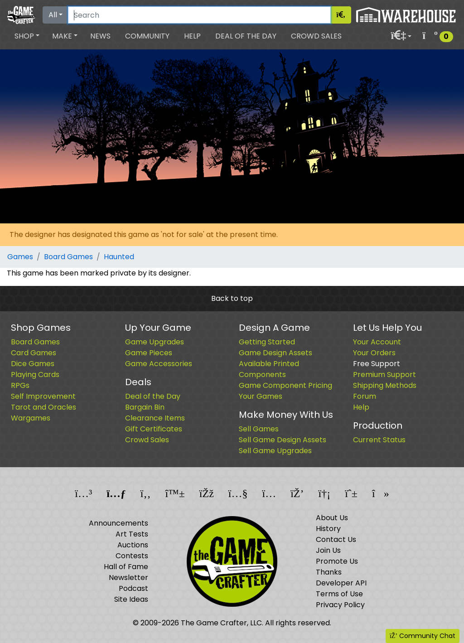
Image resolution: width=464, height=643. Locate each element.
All (52, 15)
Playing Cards (35, 374)
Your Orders (374, 353)
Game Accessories (158, 363)
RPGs (20, 385)
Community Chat (422, 635)
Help (192, 36)
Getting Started (267, 342)
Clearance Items (155, 418)
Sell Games (259, 429)
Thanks (329, 572)
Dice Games (32, 363)
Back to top (232, 298)
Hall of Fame (126, 566)
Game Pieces (148, 353)
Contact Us (336, 539)
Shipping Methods (384, 385)
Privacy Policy (340, 604)
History (328, 528)
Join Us (328, 550)
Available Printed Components (269, 369)
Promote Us (337, 561)
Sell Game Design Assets (282, 440)
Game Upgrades (154, 342)
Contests (132, 556)
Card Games (33, 353)
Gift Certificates (153, 429)
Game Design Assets (275, 353)
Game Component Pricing (285, 385)
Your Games (260, 396)
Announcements (118, 523)
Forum (364, 396)
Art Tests (132, 534)
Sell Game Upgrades (275, 450)
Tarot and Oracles (43, 407)
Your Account (377, 342)
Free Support (376, 363)
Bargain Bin (144, 407)
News (100, 36)
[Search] (199, 15)
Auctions (132, 545)
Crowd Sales (316, 36)
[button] (27, 36)
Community (147, 36)
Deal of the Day (245, 36)
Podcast (133, 588)
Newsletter (128, 577)
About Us (332, 517)
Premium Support (384, 374)
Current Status (379, 440)
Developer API (341, 583)
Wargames (30, 418)
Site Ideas (131, 599)
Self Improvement (43, 396)
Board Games (68, 256)
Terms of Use (339, 594)
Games (20, 256)
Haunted (119, 256)
